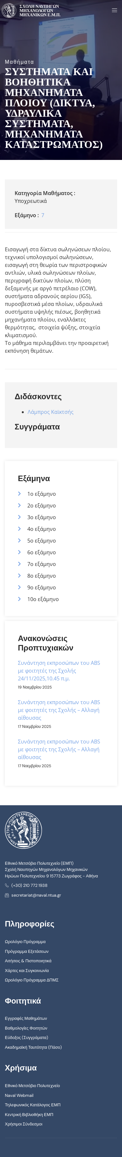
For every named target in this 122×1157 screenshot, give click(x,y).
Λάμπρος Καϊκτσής (51, 411)
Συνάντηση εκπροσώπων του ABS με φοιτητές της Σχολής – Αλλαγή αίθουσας (59, 710)
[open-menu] (112, 10)
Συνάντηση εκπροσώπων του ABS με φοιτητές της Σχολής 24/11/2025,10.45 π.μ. (59, 670)
